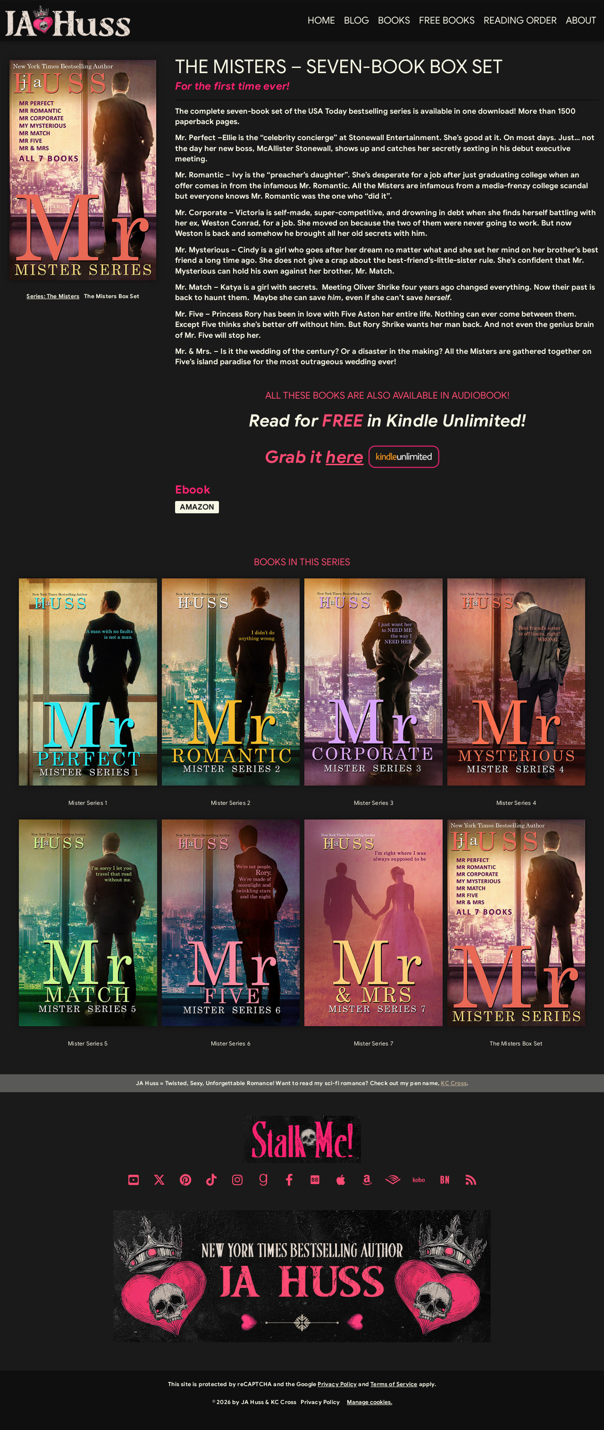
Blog (356, 20)
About (581, 20)
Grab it (314, 457)
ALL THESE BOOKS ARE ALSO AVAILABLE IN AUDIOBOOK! (387, 395)
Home (321, 20)
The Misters (63, 296)
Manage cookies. (369, 1401)
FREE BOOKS (447, 20)
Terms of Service (393, 1384)
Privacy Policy (337, 1384)
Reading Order (520, 20)
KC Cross (454, 1083)
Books (394, 20)
